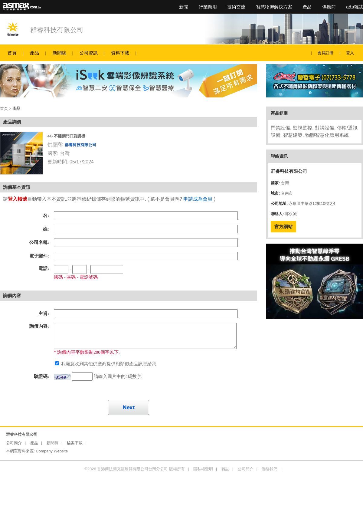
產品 (307, 6)
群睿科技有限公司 (56, 30)
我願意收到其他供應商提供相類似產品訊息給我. (109, 363)
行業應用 (208, 6)
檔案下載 (75, 443)
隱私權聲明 (203, 469)
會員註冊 (325, 53)
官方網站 (283, 226)
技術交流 (236, 6)
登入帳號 (17, 199)
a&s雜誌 (354, 6)
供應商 (329, 6)
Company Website (52, 451)
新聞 (183, 6)
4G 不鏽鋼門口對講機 (66, 136)
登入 (350, 53)
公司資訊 (89, 52)
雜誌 (225, 469)
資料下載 (120, 52)
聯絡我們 (269, 469)
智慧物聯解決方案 (274, 6)
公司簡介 (14, 443)
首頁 (12, 52)
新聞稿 (59, 52)
